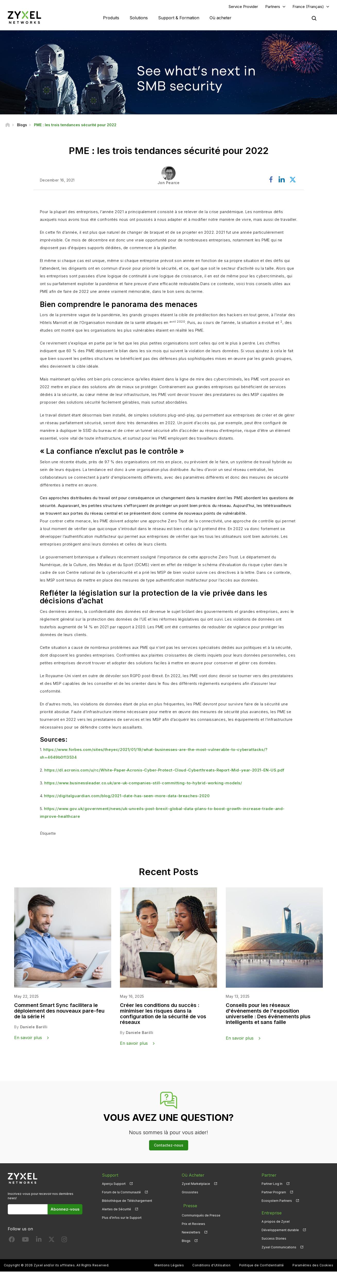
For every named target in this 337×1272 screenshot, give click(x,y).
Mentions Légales (169, 1266)
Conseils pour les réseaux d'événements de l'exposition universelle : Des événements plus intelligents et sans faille (268, 1014)
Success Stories (274, 1239)
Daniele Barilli (33, 1027)
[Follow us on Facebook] (12, 1241)
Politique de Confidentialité (261, 1266)
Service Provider (243, 6)
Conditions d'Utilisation (211, 1266)
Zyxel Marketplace (196, 1184)
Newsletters (191, 1230)
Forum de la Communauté (121, 1193)
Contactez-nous (168, 1145)
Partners (272, 6)
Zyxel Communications (279, 1248)
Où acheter (220, 18)
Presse (188, 1204)
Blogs (186, 1239)
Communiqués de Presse (201, 1213)
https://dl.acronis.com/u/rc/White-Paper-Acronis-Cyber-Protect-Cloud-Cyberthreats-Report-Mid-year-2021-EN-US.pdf (164, 770)
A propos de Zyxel (276, 1222)
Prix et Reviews (193, 1222)
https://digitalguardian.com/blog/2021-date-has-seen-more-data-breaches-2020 (127, 796)
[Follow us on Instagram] (64, 1241)
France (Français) (308, 6)
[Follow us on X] (51, 1241)
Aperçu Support (114, 1184)
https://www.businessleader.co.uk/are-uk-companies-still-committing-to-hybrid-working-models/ (143, 783)
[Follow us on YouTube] (25, 1241)
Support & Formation (178, 18)
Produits (111, 18)
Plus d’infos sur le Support (122, 1218)
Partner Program (274, 1193)
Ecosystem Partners (277, 1201)
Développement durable (280, 1230)
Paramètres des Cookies (312, 1266)
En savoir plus (28, 1038)
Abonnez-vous (65, 1209)
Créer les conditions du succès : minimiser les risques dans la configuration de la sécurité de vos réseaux (163, 1014)
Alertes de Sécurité (116, 1210)
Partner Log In (272, 1184)
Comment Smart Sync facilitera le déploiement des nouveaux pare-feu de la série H (59, 1011)
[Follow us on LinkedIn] (38, 1241)
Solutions (138, 18)
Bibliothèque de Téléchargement (127, 1201)
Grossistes (190, 1193)
